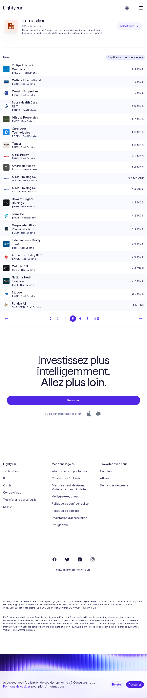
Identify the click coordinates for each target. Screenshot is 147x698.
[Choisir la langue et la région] (127, 8)
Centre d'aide (12, 492)
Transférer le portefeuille (19, 499)
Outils (7, 485)
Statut (8, 507)
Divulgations (60, 525)
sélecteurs (129, 26)
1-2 (50, 318)
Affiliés (104, 478)
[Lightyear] (13, 8)
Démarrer (73, 400)
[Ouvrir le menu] (140, 8)
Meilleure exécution (65, 496)
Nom (6, 57)
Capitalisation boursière (125, 57)
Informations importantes (69, 471)
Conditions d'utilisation (67, 478)
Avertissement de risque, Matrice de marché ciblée (69, 487)
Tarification (11, 471)
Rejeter (117, 684)
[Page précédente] (6, 318)
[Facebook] (54, 559)
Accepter (135, 684)
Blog (6, 478)
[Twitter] (67, 559)
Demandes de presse (114, 485)
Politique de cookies (65, 511)
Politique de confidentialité (70, 503)
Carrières (106, 471)
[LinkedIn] (80, 559)
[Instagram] (92, 559)
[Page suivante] (140, 318)
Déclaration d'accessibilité (69, 518)
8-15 (96, 318)
